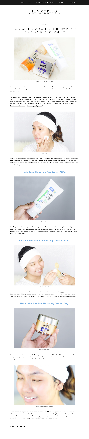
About (30, 2)
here (62, 292)
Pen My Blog (44, 10)
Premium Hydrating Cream (34, 106)
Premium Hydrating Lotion (17, 106)
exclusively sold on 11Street (18, 418)
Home (22, 2)
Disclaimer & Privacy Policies (45, 2)
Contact (62, 2)
